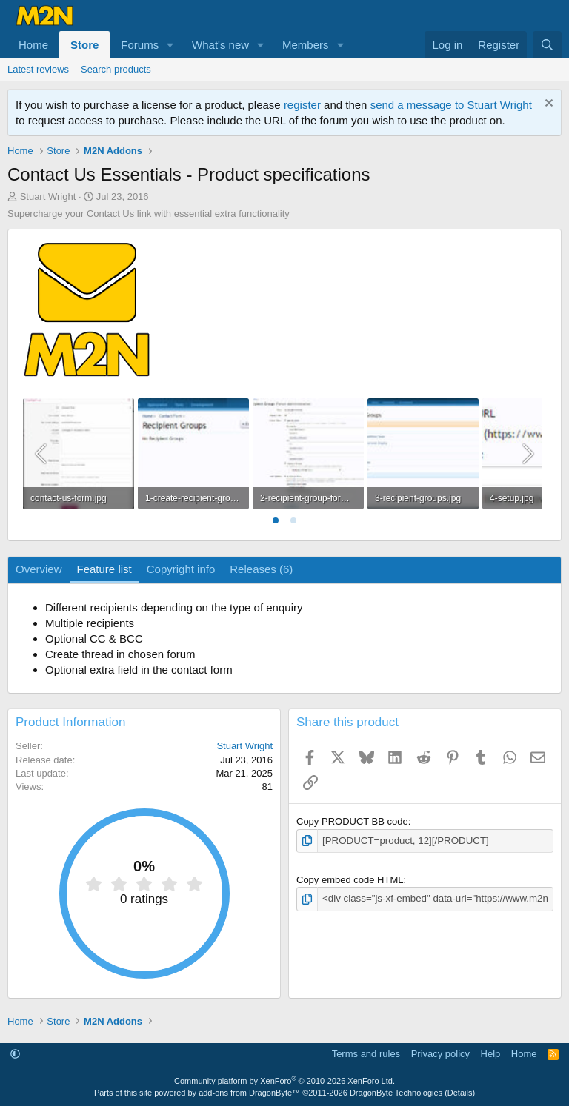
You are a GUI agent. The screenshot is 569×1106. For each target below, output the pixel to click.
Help (491, 1053)
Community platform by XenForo (284, 1080)
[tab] (275, 520)
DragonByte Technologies (396, 1092)
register (302, 104)
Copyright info (181, 569)
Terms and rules (366, 1053)
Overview (39, 569)
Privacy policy (440, 1053)
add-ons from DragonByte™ (249, 1092)
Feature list (104, 569)
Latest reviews (38, 69)
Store (84, 44)
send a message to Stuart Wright (451, 104)
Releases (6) (261, 569)
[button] (170, 44)
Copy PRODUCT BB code (352, 821)
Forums (140, 44)
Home (33, 44)
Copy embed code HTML (350, 879)
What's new (220, 44)
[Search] (547, 44)
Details (460, 1092)
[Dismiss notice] (547, 105)
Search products (116, 69)
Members (305, 44)
